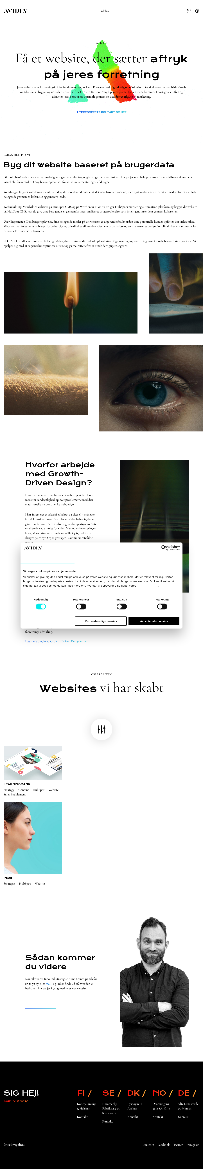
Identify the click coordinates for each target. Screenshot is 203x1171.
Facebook (164, 1147)
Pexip (8, 880)
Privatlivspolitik (14, 1147)
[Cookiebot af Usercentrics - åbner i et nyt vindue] (164, 548)
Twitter (178, 1147)
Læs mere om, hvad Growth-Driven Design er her (56, 644)
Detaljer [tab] (100, 558)
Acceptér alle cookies (154, 620)
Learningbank (17, 786)
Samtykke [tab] (46, 558)
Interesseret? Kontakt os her (101, 112)
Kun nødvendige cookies (101, 620)
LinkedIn (148, 1147)
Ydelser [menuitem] (104, 11)
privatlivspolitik (147, 585)
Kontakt (82, 1119)
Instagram (192, 1147)
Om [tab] (154, 558)
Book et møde (41, 1006)
